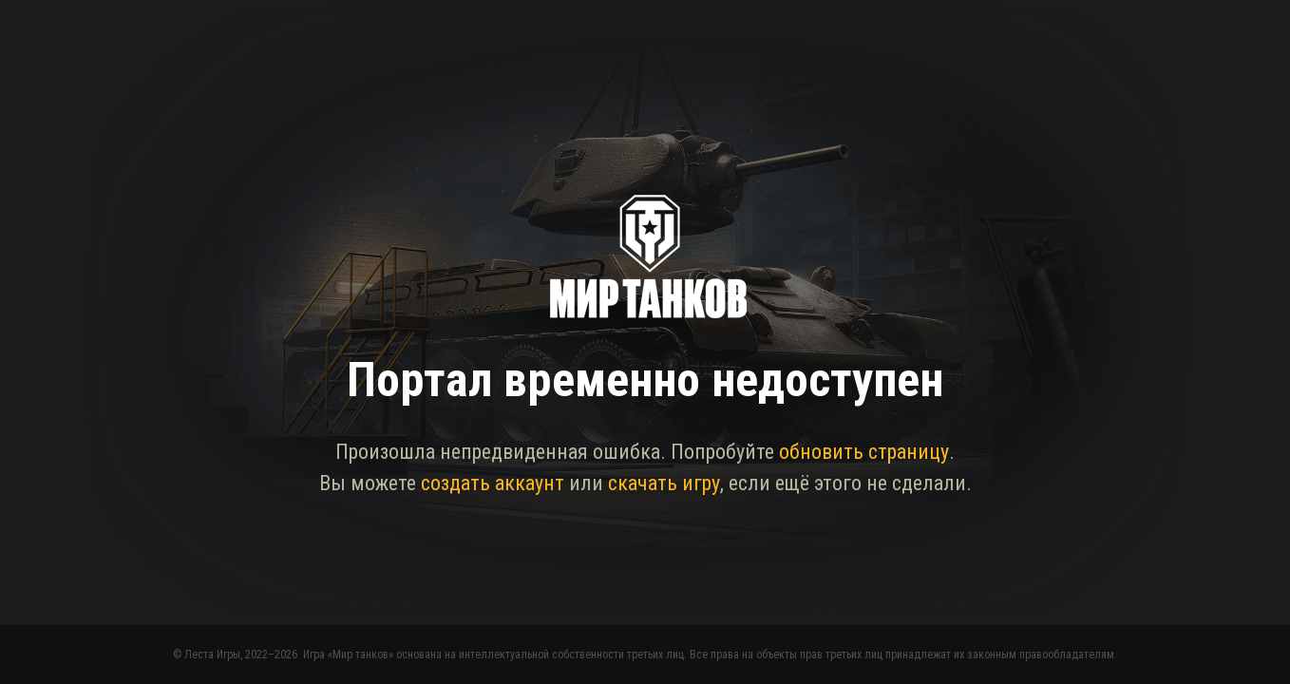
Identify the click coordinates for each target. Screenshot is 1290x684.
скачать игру (664, 483)
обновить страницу (864, 452)
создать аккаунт (492, 483)
